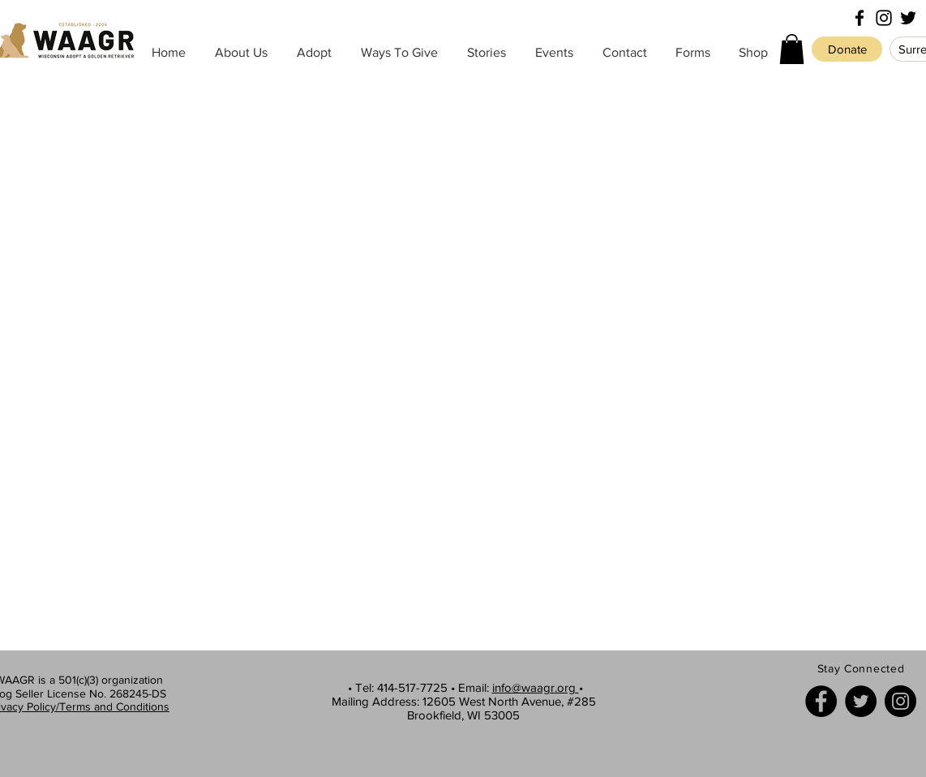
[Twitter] (861, 701)
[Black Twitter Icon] (908, 17)
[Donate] (847, 49)
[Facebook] (821, 701)
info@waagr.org (535, 687)
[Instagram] (900, 701)
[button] (791, 49)
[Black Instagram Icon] (883, 17)
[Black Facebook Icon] (859, 17)
